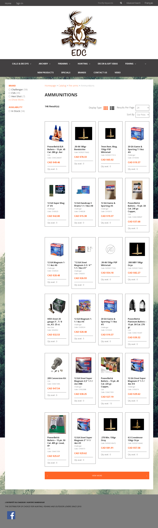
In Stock (17, 111)
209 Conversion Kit (56, 378)
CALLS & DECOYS (21, 63)
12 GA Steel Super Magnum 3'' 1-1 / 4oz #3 (83, 440)
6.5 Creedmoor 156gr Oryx (135, 439)
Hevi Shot (17, 96)
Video (118, 72)
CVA (14, 93)
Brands (82, 72)
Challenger (18, 89)
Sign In (19, 3)
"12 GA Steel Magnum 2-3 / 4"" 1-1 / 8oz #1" (83, 265)
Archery (44, 63)
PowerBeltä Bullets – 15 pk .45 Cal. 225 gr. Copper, (110, 382)
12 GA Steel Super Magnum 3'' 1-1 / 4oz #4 (137, 381)
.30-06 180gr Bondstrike (80, 148)
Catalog (62, 85)
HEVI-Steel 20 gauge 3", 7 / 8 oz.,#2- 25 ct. (54, 321)
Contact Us (100, 72)
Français (149, 2)
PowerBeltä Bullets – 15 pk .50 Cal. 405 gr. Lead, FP (56, 441)
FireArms (64, 63)
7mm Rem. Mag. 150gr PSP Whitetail (109, 149)
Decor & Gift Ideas (108, 63)
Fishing (130, 63)
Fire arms (73, 85)
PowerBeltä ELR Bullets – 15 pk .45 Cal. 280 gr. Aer (56, 149)
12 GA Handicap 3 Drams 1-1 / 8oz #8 (83, 204)
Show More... (17, 99)
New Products (46, 72)
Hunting (84, 63)
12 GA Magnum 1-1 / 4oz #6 (56, 264)
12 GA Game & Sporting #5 (108, 204)
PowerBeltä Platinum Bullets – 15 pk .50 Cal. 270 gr (137, 323)
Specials (65, 72)
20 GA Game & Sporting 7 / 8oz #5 (109, 321)
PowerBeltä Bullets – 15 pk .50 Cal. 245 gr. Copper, (137, 207)
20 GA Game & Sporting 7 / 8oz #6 (136, 149)
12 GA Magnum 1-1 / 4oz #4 (83, 320)
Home (8, 3)
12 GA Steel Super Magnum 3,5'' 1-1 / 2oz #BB (83, 381)
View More (97, 475)
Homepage (50, 85)
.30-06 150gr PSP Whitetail (109, 264)
